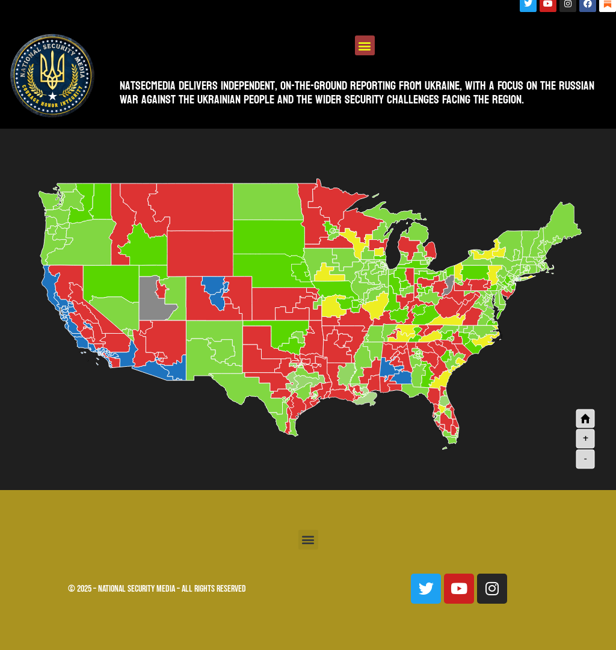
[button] (365, 45)
